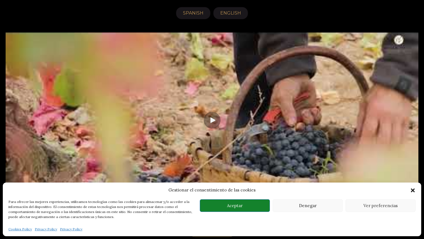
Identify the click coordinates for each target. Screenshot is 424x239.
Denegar (308, 205)
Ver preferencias (380, 205)
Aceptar (235, 205)
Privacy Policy (46, 229)
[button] (413, 190)
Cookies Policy (20, 229)
